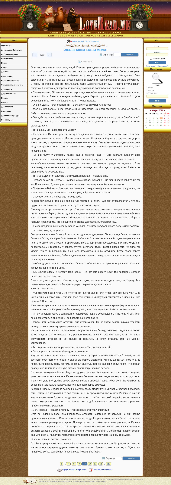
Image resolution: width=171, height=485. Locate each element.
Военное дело (7, 120)
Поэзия (4, 102)
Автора (150, 90)
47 (74, 464)
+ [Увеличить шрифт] (49, 55)
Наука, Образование (10, 80)
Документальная (8, 94)
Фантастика (6, 46)
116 (108, 464)
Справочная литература (12, 85)
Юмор (4, 67)
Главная (14, 40)
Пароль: (157, 53)
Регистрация (150, 66)
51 (95, 464)
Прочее (4, 98)
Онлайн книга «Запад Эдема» (86, 49)
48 (79, 464)
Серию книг (151, 93)
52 (101, 464)
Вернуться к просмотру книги (74, 470)
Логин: (157, 47)
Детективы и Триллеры (11, 50)
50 (90, 464)
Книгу (149, 88)
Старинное (6, 111)
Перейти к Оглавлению (103, 470)
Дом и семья (6, 76)
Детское (4, 72)
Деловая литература (10, 115)
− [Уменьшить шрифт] (34, 55)
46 (68, 464)
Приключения (7, 59)
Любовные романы (9, 54)
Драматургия (7, 107)
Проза (4, 63)
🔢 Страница (106, 54)
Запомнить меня (157, 59)
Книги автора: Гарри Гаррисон (85, 41)
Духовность (6, 89)
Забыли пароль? (162, 66)
